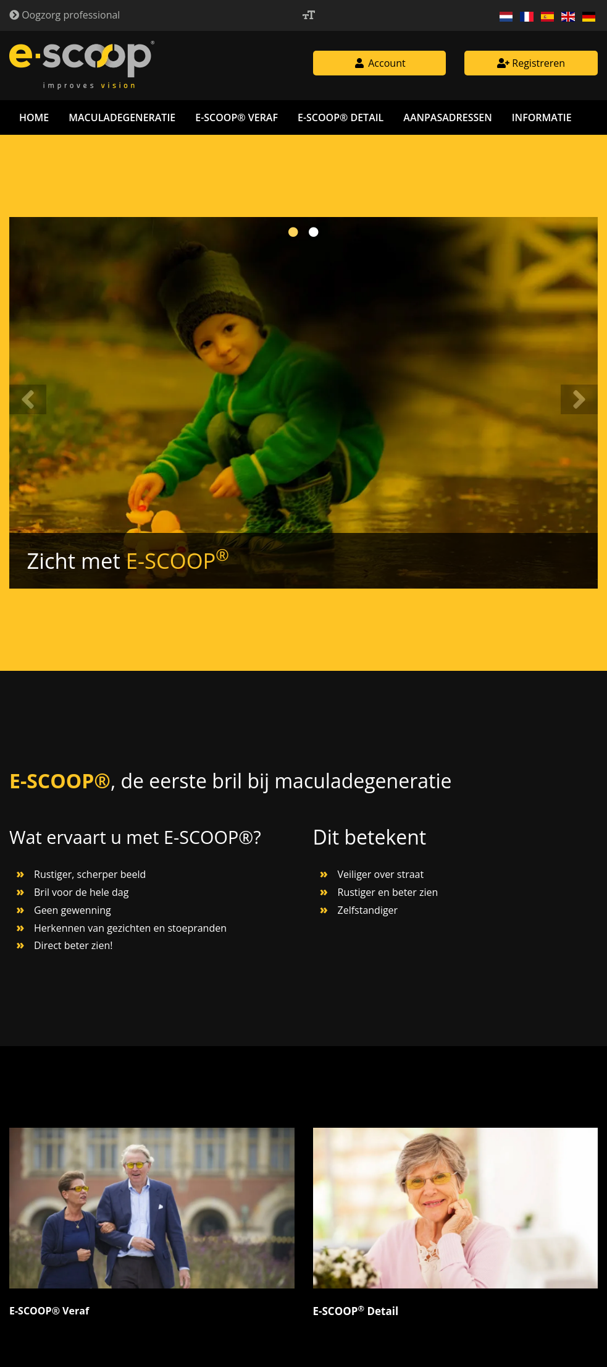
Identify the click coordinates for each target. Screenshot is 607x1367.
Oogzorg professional (64, 15)
